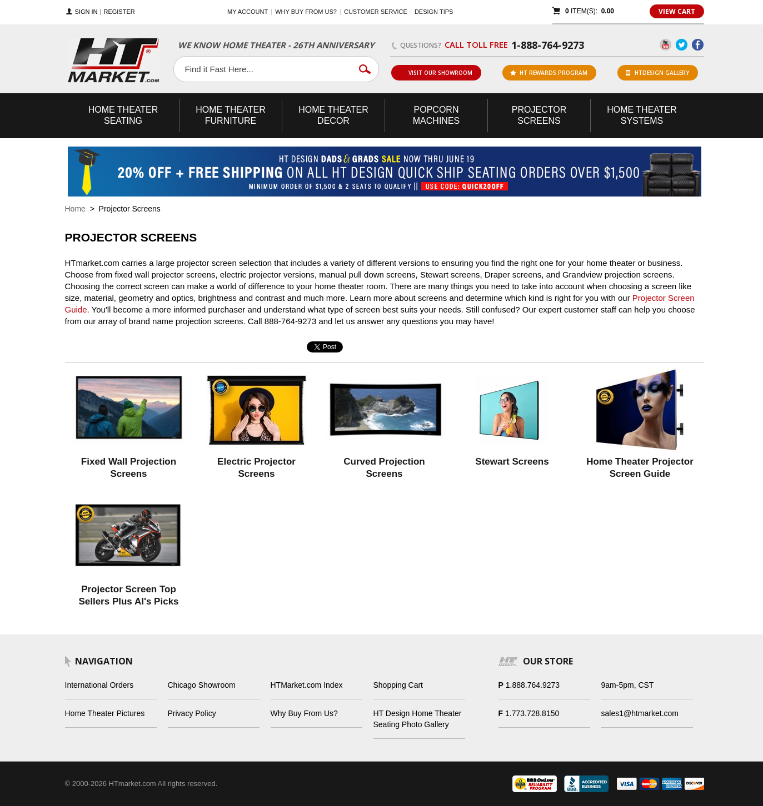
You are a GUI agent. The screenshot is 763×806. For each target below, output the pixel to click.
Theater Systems (642, 115)
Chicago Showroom (202, 685)
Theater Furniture (231, 115)
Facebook (698, 45)
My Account (247, 11)
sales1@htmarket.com (640, 713)
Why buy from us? (306, 11)
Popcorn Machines (436, 115)
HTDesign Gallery (657, 73)
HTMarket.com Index (307, 685)
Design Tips (434, 11)
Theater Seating (123, 115)
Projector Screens (539, 115)
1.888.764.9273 (533, 685)
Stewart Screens (511, 461)
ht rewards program (548, 73)
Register (118, 12)
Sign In (86, 12)
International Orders (99, 685)
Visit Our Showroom (435, 73)
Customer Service (375, 11)
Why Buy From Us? (304, 713)
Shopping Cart (398, 685)
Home (75, 208)
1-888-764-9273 (547, 45)
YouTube (665, 45)
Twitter (681, 45)
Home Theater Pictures (105, 713)
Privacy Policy (192, 713)
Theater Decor (333, 115)
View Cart (677, 11)
